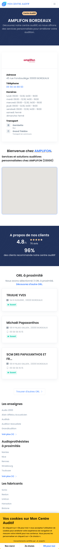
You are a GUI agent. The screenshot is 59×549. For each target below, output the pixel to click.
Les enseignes (12, 404)
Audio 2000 (7, 410)
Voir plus (9, 434)
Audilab (5, 419)
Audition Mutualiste (11, 423)
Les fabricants (12, 484)
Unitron (5, 499)
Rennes (5, 461)
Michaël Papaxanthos (22, 323)
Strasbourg (7, 466)
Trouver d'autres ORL (29, 391)
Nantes (5, 452)
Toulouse (6, 470)
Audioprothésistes (29, 444)
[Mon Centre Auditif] (15, 4)
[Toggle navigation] (54, 4)
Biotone (5, 508)
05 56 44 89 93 (14, 87)
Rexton (5, 494)
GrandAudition (9, 428)
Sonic (4, 489)
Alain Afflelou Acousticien (14, 414)
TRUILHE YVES (16, 295)
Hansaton (7, 503)
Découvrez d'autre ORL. (29, 284)
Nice (4, 456)
